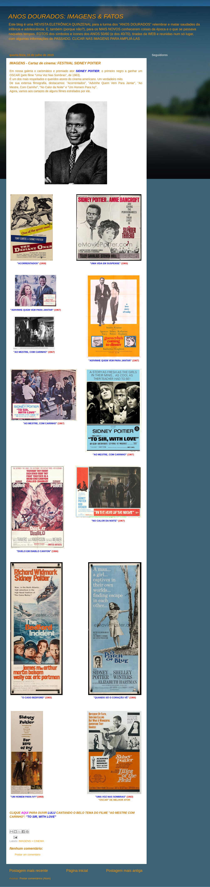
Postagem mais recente (28, 871)
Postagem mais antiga (124, 871)
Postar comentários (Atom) (35, 878)
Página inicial (77, 871)
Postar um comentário (27, 854)
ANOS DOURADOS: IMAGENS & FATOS (65, 16)
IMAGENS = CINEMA (31, 841)
